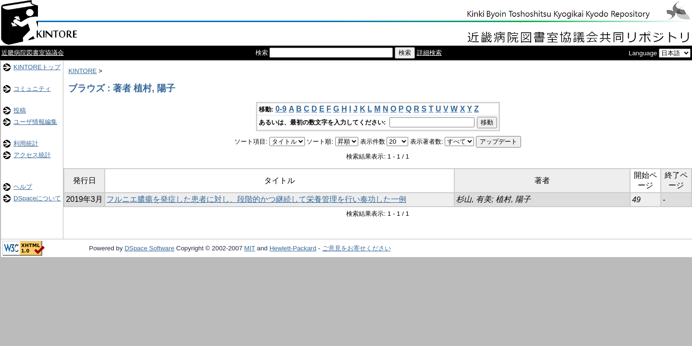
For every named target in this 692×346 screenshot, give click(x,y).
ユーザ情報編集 (35, 121)
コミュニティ (32, 88)
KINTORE (82, 70)
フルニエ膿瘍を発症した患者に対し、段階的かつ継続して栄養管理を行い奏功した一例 (256, 199)
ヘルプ (22, 186)
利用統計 (25, 143)
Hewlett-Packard (292, 248)
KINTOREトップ (37, 67)
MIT (249, 248)
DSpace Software (149, 248)
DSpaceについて (37, 198)
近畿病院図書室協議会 (32, 52)
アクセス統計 (32, 155)
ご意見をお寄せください (356, 248)
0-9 (281, 109)
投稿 (19, 110)
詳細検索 (429, 52)
